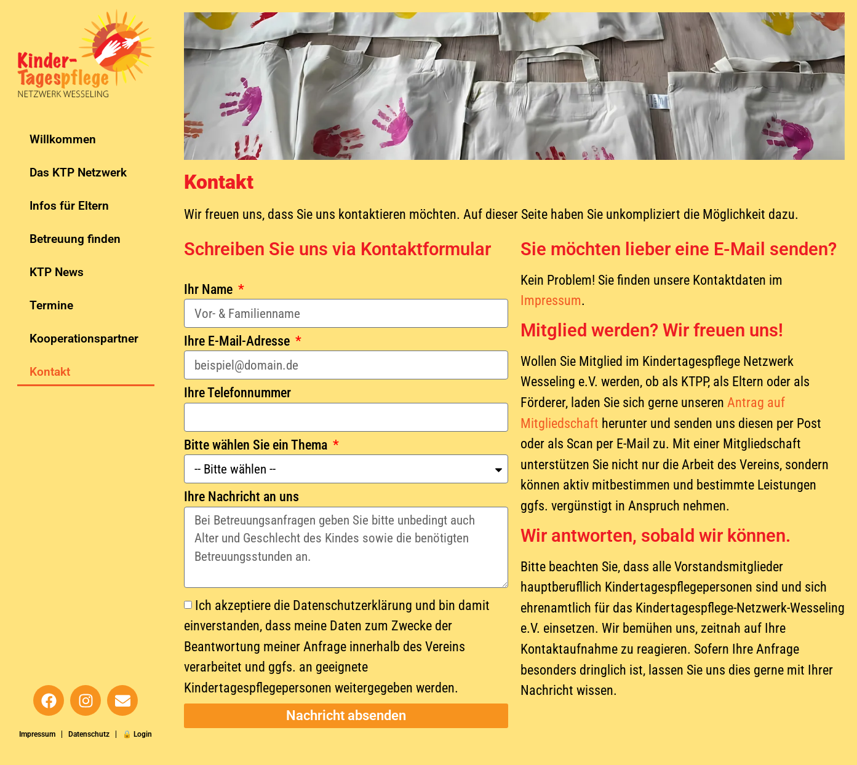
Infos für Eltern (69, 206)
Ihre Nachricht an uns (241, 497)
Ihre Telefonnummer (237, 393)
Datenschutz (89, 734)
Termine (51, 305)
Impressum (37, 734)
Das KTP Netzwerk (78, 172)
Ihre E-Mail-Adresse (238, 341)
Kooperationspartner (84, 338)
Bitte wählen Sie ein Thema (257, 445)
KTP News (57, 272)
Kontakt (50, 372)
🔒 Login (137, 734)
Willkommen (63, 139)
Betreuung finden (75, 239)
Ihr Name (210, 289)
